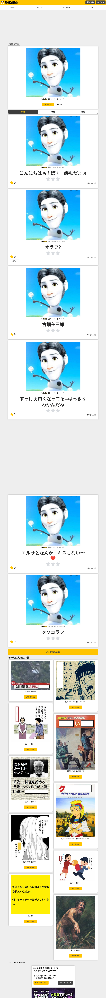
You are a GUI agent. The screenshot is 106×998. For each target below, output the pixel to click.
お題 (16, 962)
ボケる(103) (30, 697)
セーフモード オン (41, 982)
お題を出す (66, 7)
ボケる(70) (30, 921)
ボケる (39, 7)
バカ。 (14, 261)
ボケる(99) (75, 707)
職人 (93, 7)
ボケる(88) (30, 749)
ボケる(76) (75, 844)
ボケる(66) (75, 956)
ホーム (12, 7)
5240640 (23, 962)
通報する (59, 104)
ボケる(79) (30, 807)
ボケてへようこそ (65, 982)
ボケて (11, 962)
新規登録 (90, 2)
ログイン (100, 2)
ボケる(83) (75, 777)
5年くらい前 (91, 183)
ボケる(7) (48, 105)
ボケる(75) (30, 867)
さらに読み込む (53, 652)
